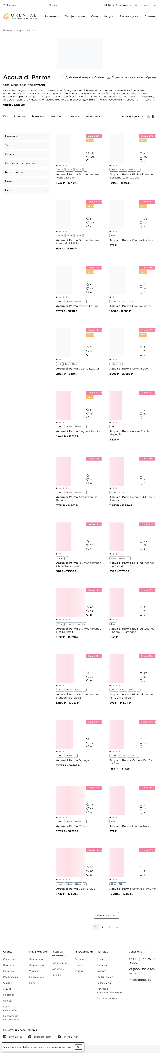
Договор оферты (107, 998)
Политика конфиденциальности (110, 990)
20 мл (60, 427)
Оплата (101, 959)
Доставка (102, 965)
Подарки (8, 994)
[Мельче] (153, 116)
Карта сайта (104, 982)
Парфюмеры (36, 976)
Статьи (79, 971)
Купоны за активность (10, 1008)
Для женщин (36, 959)
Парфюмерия (74, 16)
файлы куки (30, 1047)
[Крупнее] (148, 116)
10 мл (74, 364)
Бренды (150, 16)
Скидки (7, 982)
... (85, 170)
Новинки (52, 16)
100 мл (60, 170)
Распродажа (129, 16)
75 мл (113, 558)
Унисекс (34, 971)
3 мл (113, 236)
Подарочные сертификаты (11, 1017)
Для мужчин (36, 965)
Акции (109, 16)
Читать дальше (14, 104)
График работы (105, 976)
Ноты (32, 982)
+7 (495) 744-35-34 (142, 959)
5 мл (67, 364)
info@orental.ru (140, 980)
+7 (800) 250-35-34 (142, 969)
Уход (94, 16)
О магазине (10, 959)
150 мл (69, 170)
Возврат (101, 971)
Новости (80, 965)
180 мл (78, 170)
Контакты (8, 965)
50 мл (60, 301)
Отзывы (79, 959)
